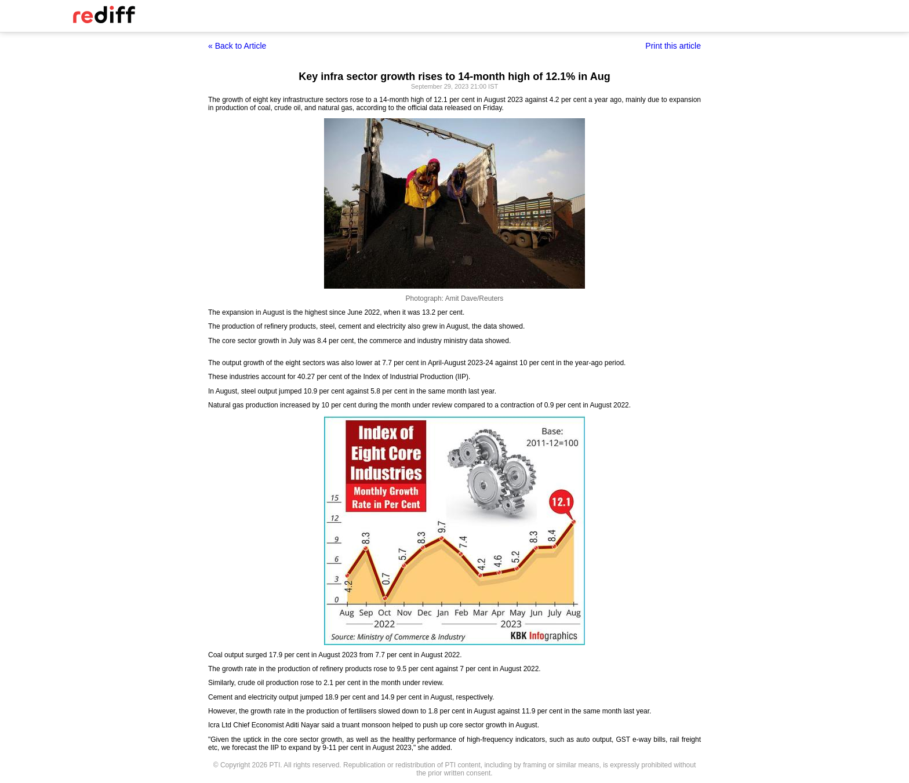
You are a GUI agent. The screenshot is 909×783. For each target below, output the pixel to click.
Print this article (673, 45)
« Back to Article (237, 45)
